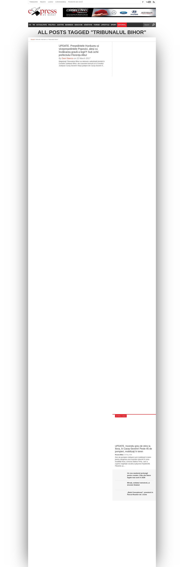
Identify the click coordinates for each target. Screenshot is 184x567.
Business (69, 25)
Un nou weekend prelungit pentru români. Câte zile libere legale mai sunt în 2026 (139, 475)
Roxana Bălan (119, 454)
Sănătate (88, 25)
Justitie (60, 25)
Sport (113, 25)
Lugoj (50, 2)
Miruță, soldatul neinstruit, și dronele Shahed (138, 484)
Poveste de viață (75, 2)
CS (30, 25)
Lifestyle (105, 25)
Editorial (122, 25)
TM (34, 25)
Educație (78, 25)
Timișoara (33, 2)
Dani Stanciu (67, 58)
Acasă (33, 39)
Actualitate (41, 25)
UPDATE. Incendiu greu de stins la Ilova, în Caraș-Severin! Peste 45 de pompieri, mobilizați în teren (133, 449)
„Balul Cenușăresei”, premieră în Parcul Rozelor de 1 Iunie (140, 493)
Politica (51, 25)
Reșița (43, 2)
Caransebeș (60, 2)
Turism (97, 25)
